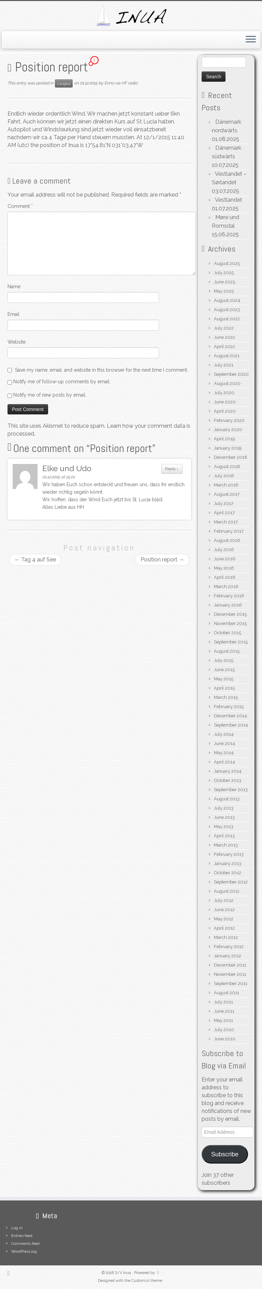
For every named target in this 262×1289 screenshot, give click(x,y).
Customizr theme (146, 1280)
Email (13, 314)
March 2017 (226, 521)
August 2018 (227, 466)
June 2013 (224, 817)
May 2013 (223, 826)
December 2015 (230, 614)
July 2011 (223, 1002)
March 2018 (226, 485)
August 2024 (227, 300)
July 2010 (224, 1029)
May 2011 (223, 1020)
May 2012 (223, 918)
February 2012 (229, 946)
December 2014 (230, 715)
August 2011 (226, 992)
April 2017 (224, 512)
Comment (20, 206)
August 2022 (227, 318)
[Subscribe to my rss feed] (11, 1273)
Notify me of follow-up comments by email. (62, 381)
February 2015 (229, 706)
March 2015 (226, 697)
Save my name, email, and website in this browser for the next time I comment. (101, 370)
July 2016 (224, 549)
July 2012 (223, 900)
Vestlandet (228, 200)
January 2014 (228, 771)
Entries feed (21, 1236)
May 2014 (224, 752)
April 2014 (224, 762)
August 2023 (227, 309)
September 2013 (231, 789)
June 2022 (224, 337)
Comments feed (25, 1243)
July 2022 (224, 328)
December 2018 (230, 457)
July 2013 (223, 808)
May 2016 (224, 568)
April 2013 (224, 835)
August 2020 (227, 383)
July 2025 (224, 272)
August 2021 (226, 355)
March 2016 (226, 586)
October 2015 (227, 632)
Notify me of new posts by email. (49, 395)
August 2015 (226, 651)
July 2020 (224, 392)
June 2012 (224, 909)
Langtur (63, 83)
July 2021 (223, 365)
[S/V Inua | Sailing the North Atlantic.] (131, 15)
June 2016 (224, 558)
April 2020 (225, 411)
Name (14, 286)
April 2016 (224, 577)
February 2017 (229, 531)
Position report (162, 559)
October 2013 (227, 780)
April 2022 (224, 346)
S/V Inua (123, 1273)
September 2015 (231, 641)
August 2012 (226, 891)
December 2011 (230, 965)
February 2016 (229, 595)
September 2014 (231, 725)
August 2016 (227, 540)
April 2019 (224, 438)
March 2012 (226, 937)
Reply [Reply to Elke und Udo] (172, 468)
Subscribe (224, 1154)
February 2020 (229, 420)
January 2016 (228, 605)
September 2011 (230, 983)
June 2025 (224, 281)
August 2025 (227, 263)
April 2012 (224, 928)
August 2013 (226, 798)
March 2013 (226, 845)
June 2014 (224, 743)
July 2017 (223, 503)
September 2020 (231, 374)
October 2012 (227, 872)
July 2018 (224, 475)
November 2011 (230, 974)
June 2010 (224, 1038)
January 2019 (228, 448)
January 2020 (228, 429)
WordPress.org (24, 1251)
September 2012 (231, 882)
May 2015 (223, 678)
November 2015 (230, 623)
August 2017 (226, 494)
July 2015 (223, 660)
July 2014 (224, 734)
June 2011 (224, 1011)
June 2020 (225, 401)
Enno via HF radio (120, 83)
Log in (17, 1228)
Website (17, 342)
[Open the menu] (251, 40)
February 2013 (229, 854)
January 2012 (227, 955)
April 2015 (224, 688)
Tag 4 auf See (35, 559)
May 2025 (224, 291)
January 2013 (227, 863)
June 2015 (224, 669)
